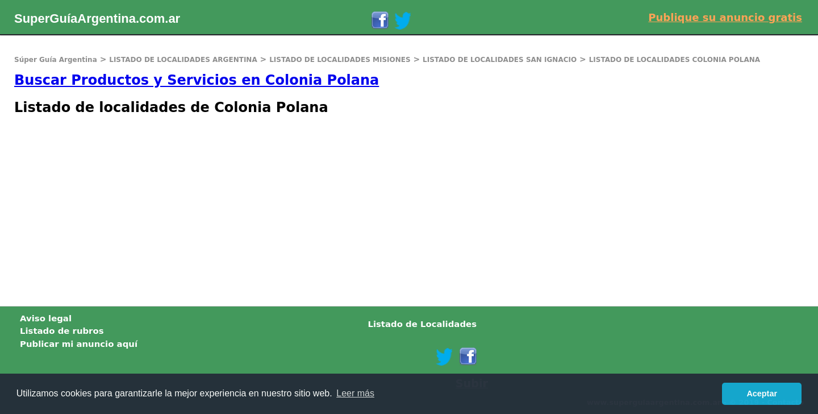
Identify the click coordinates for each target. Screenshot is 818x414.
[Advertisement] (341, 209)
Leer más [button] (355, 393)
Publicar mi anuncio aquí (78, 344)
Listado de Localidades (422, 324)
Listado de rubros (62, 331)
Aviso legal (46, 318)
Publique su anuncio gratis (725, 17)
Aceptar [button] (761, 393)
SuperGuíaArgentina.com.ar (97, 18)
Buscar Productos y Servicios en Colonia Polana (196, 80)
